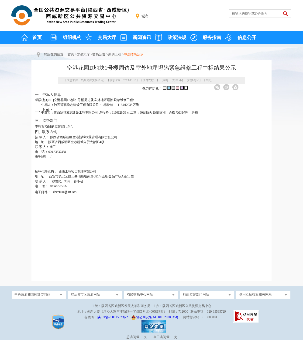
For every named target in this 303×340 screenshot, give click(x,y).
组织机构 (72, 37)
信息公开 (247, 37)
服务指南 (212, 37)
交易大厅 (107, 37)
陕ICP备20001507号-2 (112, 317)
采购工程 (114, 54)
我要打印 (193, 80)
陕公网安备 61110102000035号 (157, 317)
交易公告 (98, 54)
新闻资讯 (142, 37)
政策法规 (177, 37)
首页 (37, 37)
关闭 (208, 80)
